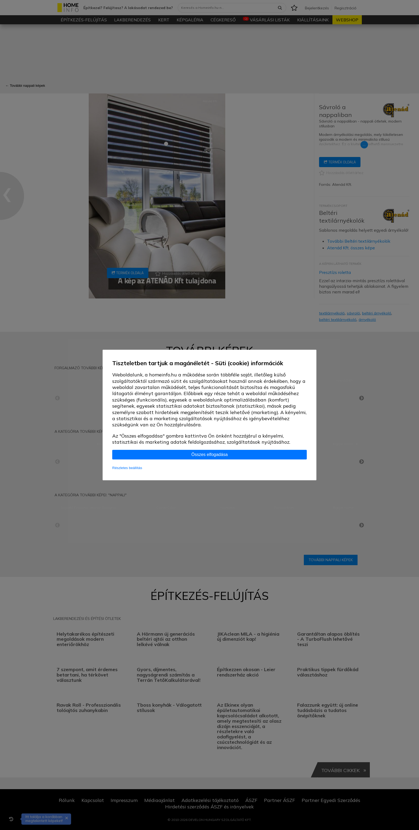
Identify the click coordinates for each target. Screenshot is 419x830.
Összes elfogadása (209, 454)
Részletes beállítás (127, 468)
